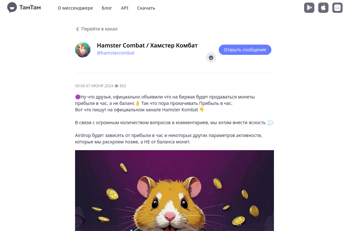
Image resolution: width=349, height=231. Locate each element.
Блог (107, 8)
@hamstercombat (115, 53)
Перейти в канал (96, 29)
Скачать (146, 8)
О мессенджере (75, 8)
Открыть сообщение (245, 49)
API (124, 8)
